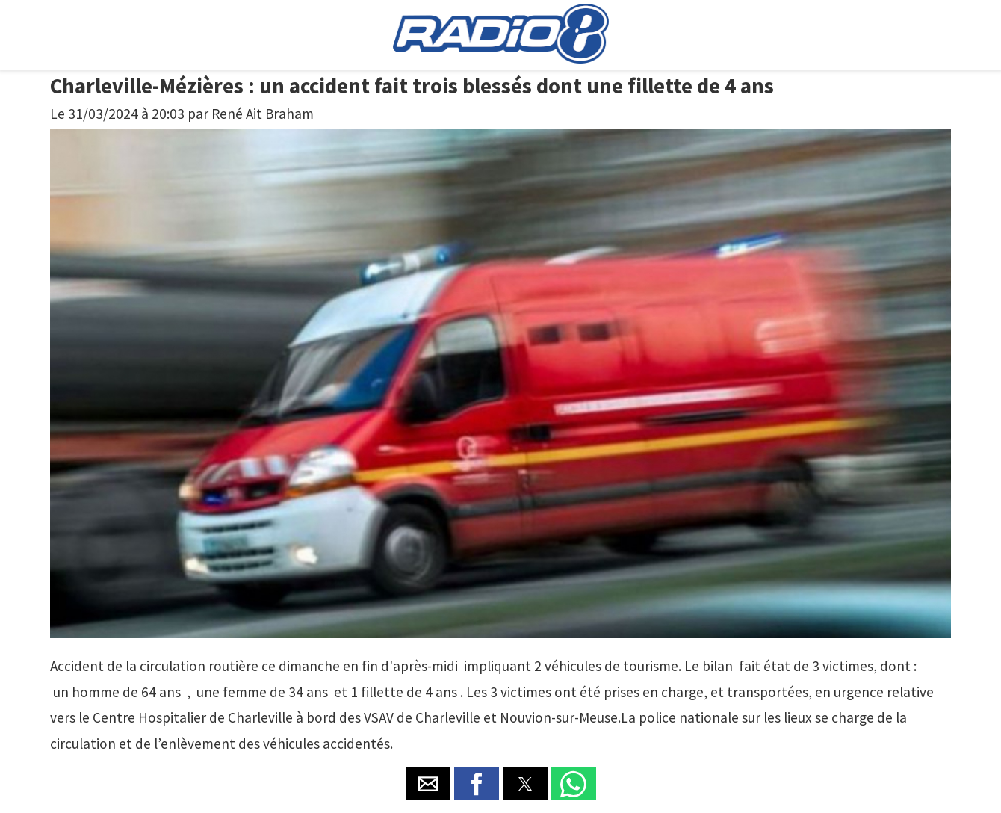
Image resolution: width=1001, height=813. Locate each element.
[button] (428, 783)
